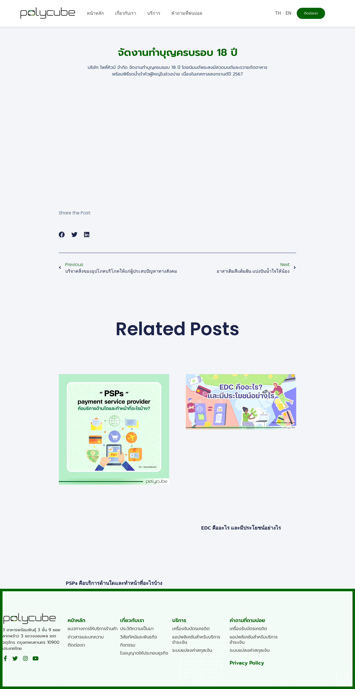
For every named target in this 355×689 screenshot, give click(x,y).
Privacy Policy (247, 663)
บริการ (153, 13)
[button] (62, 234)
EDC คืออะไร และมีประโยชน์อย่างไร (241, 527)
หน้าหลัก (95, 13)
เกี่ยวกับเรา (125, 13)
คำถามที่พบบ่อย (186, 13)
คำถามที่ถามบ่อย (247, 620)
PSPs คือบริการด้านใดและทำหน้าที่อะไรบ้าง (114, 583)
